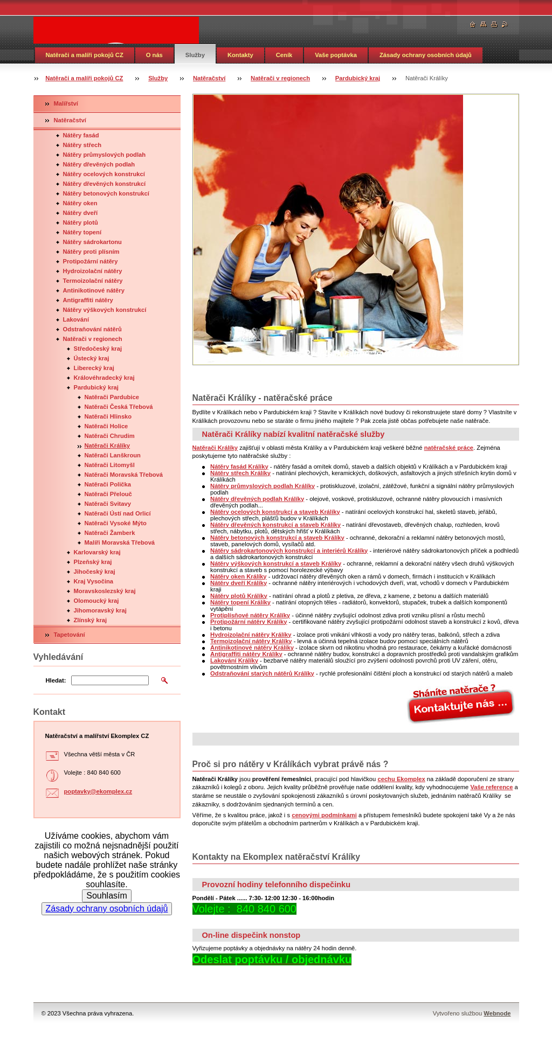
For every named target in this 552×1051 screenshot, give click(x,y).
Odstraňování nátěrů (92, 329)
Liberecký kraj (94, 368)
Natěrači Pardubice (112, 397)
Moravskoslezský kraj (105, 591)
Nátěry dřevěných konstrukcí (104, 183)
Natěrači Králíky (107, 445)
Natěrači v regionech (280, 78)
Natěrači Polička (108, 484)
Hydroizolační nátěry (92, 271)
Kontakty (240, 55)
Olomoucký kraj (96, 600)
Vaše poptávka (336, 55)
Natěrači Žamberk (110, 533)
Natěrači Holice (106, 426)
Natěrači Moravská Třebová (124, 474)
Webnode (497, 1013)
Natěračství (209, 78)
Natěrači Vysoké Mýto (116, 523)
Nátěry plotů (80, 222)
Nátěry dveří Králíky (238, 583)
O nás (154, 55)
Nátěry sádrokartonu (92, 242)
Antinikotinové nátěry (94, 290)
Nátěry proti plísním (91, 251)
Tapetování (69, 634)
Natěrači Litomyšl (110, 465)
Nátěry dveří (80, 213)
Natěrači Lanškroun (113, 455)
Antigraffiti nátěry (88, 300)
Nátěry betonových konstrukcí (106, 193)
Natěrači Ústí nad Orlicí (118, 513)
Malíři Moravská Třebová (120, 542)
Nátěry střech (82, 145)
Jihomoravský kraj (100, 610)
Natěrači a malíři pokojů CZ (84, 55)
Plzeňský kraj (93, 562)
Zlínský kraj (90, 620)
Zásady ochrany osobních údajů (426, 55)
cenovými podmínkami (324, 815)
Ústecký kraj (91, 358)
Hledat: (56, 680)
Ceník (284, 55)
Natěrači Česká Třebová (119, 406)
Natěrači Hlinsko (108, 416)
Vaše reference (491, 787)
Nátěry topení (82, 232)
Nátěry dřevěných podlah (99, 164)
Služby (195, 55)
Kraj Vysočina (94, 581)
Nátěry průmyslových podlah (104, 154)
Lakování (76, 319)
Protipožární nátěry (90, 261)
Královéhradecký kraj (104, 377)
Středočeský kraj (98, 348)
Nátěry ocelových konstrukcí (104, 174)
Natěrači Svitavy (108, 503)
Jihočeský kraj (94, 571)
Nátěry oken (80, 203)
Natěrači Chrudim (110, 436)
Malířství (66, 103)
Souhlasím (106, 895)
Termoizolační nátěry (93, 280)
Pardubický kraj (357, 78)
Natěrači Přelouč (108, 494)
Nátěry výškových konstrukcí (105, 310)
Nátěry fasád (81, 135)
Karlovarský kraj (97, 552)
